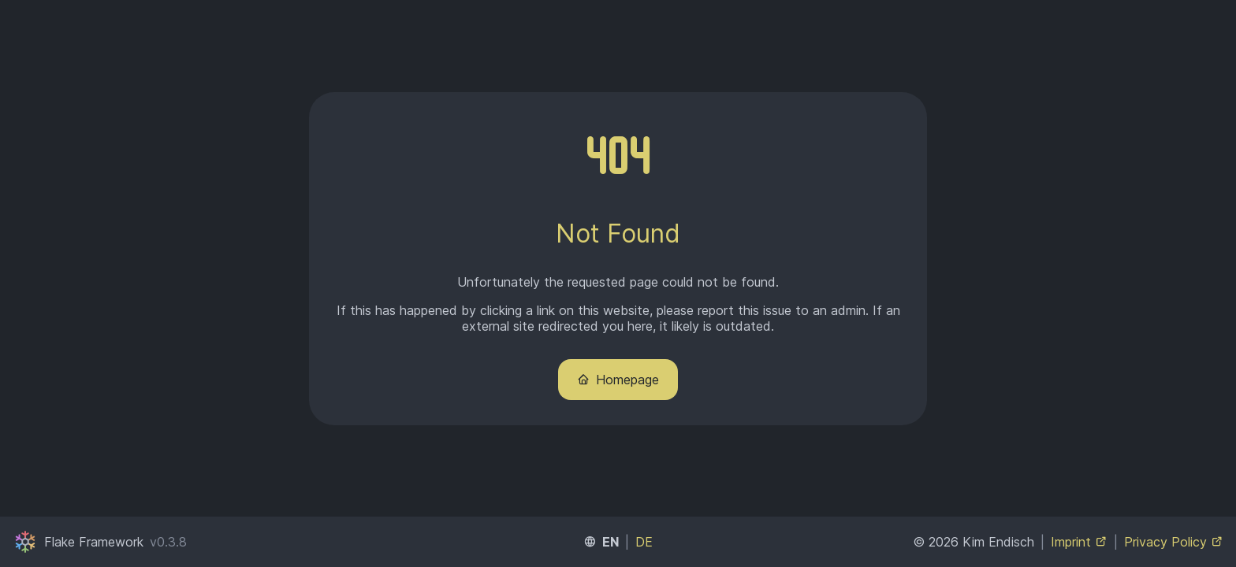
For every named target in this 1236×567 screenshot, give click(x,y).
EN (610, 542)
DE (644, 542)
